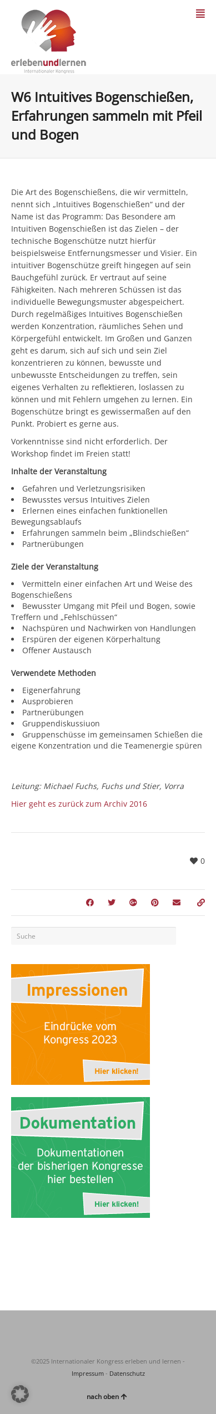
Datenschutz (127, 1373)
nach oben (107, 1396)
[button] (20, 1394)
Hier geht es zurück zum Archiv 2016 (79, 803)
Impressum (88, 1373)
